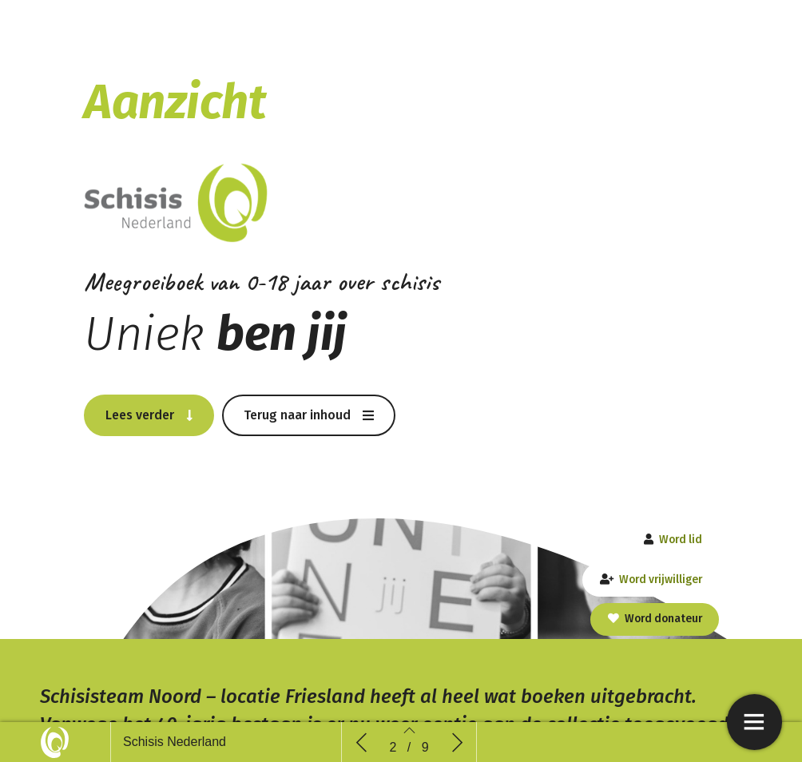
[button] (149, 414)
